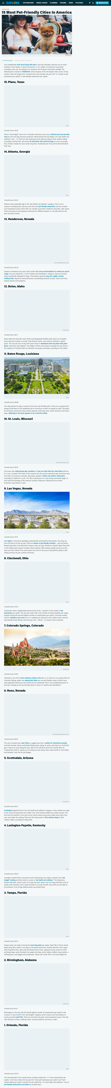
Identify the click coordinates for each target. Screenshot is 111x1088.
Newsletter (102, 3)
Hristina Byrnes (8, 60)
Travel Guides (41, 3)
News (71, 3)
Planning (53, 3)
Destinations (28, 3)
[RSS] (93, 3)
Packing (63, 3)
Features (79, 3)
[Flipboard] (90, 3)
